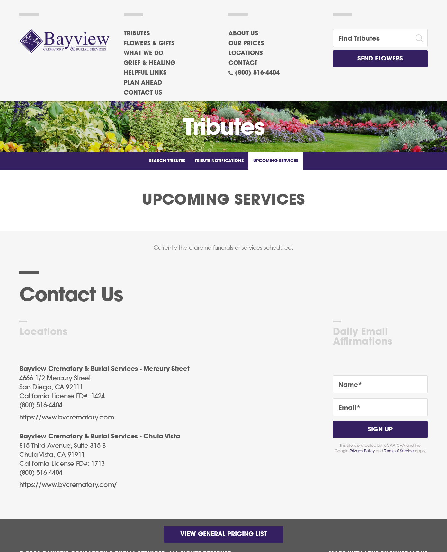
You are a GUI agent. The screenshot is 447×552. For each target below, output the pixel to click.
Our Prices (246, 44)
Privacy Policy (362, 451)
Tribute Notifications (219, 161)
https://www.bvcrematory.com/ (68, 485)
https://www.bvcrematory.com (66, 417)
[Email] (380, 407)
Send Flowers (380, 59)
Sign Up (380, 430)
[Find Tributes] (372, 38)
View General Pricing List (223, 534)
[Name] (380, 384)
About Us (243, 34)
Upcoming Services (275, 161)
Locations (245, 53)
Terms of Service (399, 451)
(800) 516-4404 (257, 73)
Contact (242, 63)
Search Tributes (167, 161)
